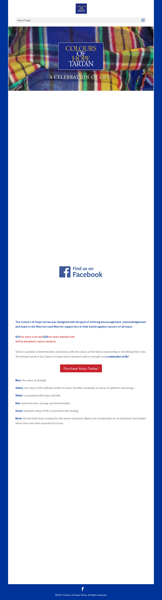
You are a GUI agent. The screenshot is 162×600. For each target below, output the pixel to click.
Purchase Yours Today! (81, 368)
